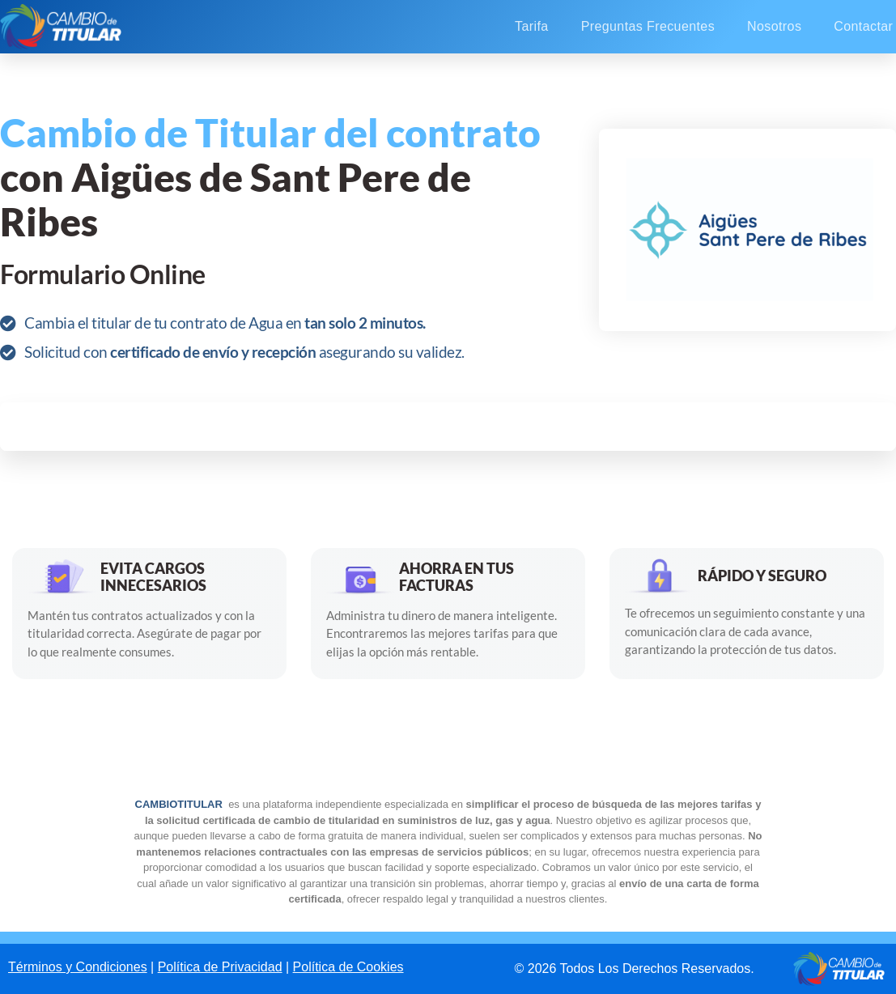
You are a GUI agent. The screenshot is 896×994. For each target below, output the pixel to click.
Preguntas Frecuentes (648, 26)
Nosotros (774, 26)
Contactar (863, 26)
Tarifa (532, 26)
